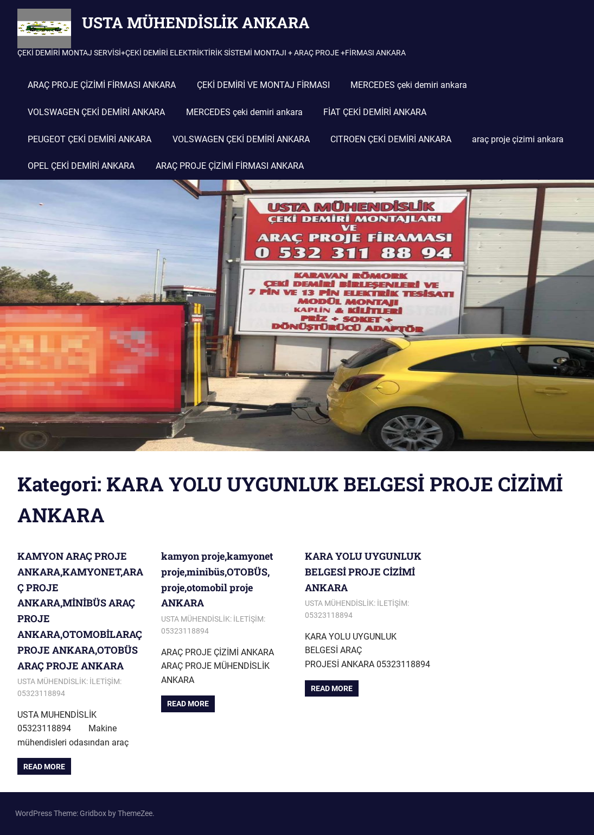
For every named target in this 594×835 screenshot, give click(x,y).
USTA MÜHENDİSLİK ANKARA (196, 22)
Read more (44, 766)
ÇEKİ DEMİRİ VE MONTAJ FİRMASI (263, 85)
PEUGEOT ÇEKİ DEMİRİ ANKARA (89, 139)
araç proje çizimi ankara (518, 139)
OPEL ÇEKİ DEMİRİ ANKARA (81, 166)
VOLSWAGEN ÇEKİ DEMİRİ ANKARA (96, 112)
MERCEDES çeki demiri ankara (408, 85)
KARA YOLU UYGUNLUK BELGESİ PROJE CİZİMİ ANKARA (363, 571)
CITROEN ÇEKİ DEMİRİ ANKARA (390, 139)
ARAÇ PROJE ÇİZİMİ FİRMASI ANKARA (102, 85)
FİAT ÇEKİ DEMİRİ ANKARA (374, 112)
